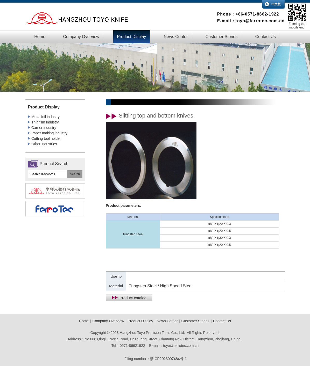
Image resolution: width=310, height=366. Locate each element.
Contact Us (265, 36)
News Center (176, 36)
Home (39, 36)
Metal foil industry (45, 117)
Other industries (44, 144)
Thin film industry (45, 122)
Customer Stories (222, 36)
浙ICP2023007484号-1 (168, 359)
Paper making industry (49, 133)
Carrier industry (43, 128)
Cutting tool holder (46, 138)
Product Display (131, 36)
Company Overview (81, 36)
